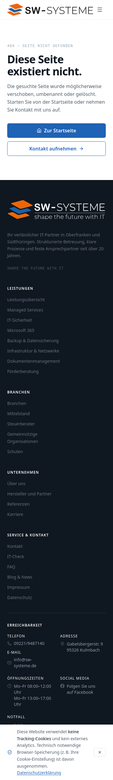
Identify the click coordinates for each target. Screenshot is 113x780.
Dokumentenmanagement (33, 361)
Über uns (16, 483)
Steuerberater (21, 424)
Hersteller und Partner (29, 494)
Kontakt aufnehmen (56, 148)
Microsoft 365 (20, 330)
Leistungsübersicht (26, 299)
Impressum (18, 587)
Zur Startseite (56, 130)
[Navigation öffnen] (100, 10)
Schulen (15, 451)
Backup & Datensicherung (33, 340)
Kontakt (15, 546)
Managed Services (25, 310)
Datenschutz (19, 597)
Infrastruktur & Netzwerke (33, 351)
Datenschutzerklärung (39, 772)
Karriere (15, 514)
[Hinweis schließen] (100, 752)
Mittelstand (18, 413)
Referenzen (18, 504)
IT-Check (15, 556)
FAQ (11, 567)
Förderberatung (23, 371)
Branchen (16, 403)
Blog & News (19, 577)
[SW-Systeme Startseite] (50, 10)
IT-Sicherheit (19, 320)
